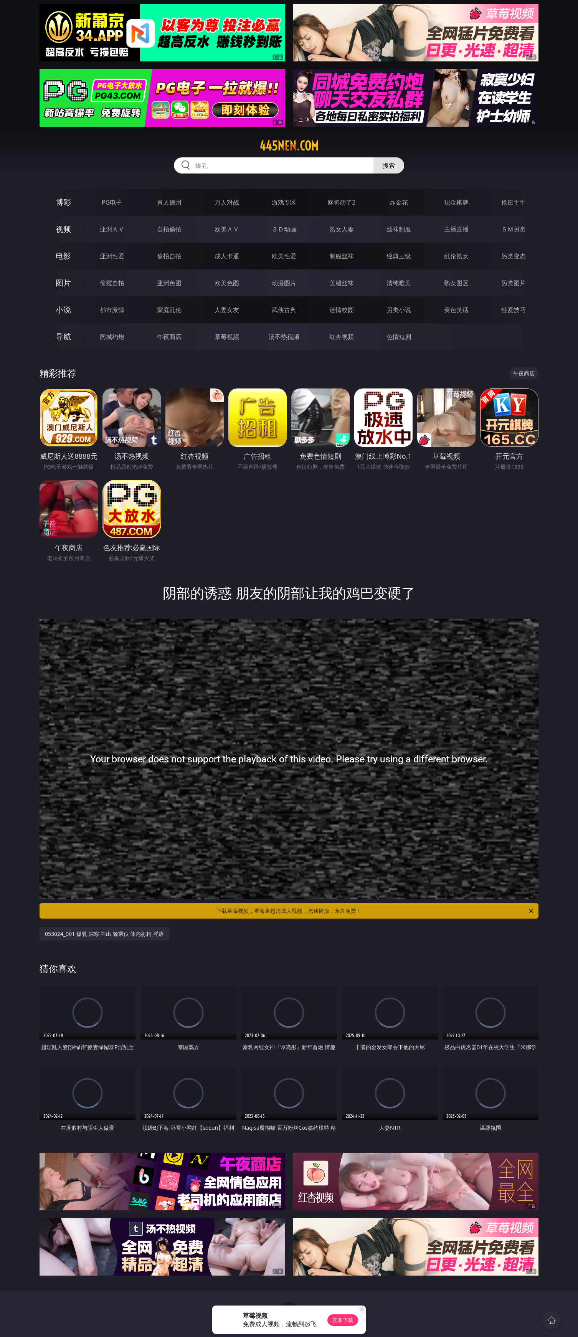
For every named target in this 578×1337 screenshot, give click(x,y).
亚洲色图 (169, 283)
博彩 (63, 202)
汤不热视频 (284, 336)
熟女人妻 (341, 229)
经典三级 (398, 256)
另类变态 (513, 256)
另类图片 (513, 283)
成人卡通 (227, 256)
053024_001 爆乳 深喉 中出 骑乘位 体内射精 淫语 (104, 933)
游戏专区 (284, 202)
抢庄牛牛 (513, 202)
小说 (63, 309)
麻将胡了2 (341, 202)
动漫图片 (284, 283)
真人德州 (169, 202)
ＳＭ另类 (513, 229)
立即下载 (342, 1320)
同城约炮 (112, 336)
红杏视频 (341, 336)
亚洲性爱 (112, 256)
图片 (63, 283)
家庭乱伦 (169, 310)
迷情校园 (341, 310)
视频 (63, 229)
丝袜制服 (398, 229)
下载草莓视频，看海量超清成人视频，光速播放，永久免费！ (375, 911)
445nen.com (289, 146)
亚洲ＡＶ (112, 229)
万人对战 (227, 202)
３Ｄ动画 (284, 229)
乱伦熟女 (456, 256)
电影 (63, 256)
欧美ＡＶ (227, 229)
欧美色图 (227, 283)
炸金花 (399, 202)
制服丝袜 (341, 256)
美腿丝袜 (341, 283)
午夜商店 (169, 336)
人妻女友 (227, 310)
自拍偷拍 (169, 229)
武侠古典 (284, 310)
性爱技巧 (513, 310)
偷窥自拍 (112, 283)
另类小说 (398, 310)
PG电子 (112, 202)
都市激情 (112, 310)
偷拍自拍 (169, 256)
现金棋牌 (456, 202)
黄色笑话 (456, 310)
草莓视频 (227, 336)
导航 (63, 336)
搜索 (389, 165)
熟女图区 (456, 283)
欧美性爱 (284, 256)
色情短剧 (398, 336)
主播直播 (456, 229)
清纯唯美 (398, 283)
